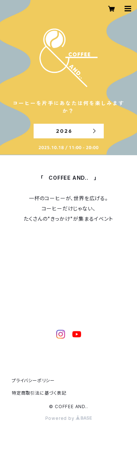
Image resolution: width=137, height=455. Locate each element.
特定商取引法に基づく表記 (39, 393)
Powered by (68, 418)
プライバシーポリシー (33, 380)
